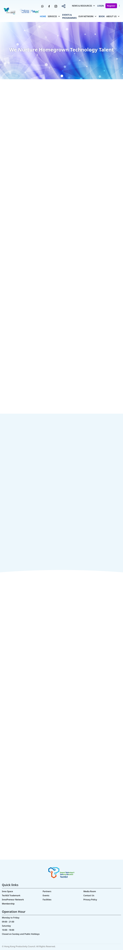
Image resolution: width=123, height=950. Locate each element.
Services (52, 16)
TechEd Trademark (11, 895)
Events (46, 895)
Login (100, 5)
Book (102, 16)
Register (111, 5)
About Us (111, 16)
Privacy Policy (90, 899)
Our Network (86, 16)
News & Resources (82, 5)
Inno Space (7, 891)
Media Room (89, 891)
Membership (8, 903)
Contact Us (88, 895)
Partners (47, 891)
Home (43, 16)
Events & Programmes (69, 16)
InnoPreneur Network (13, 899)
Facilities (47, 899)
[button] (53, 76)
